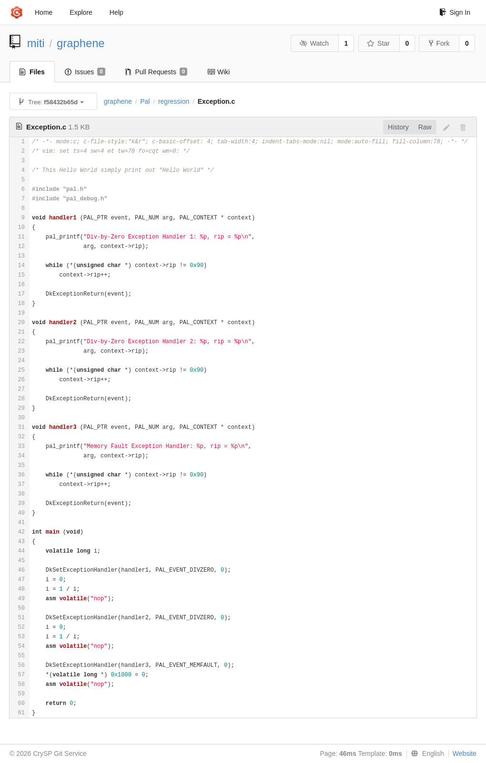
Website (464, 753)
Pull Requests (156, 72)
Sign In (454, 12)
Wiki (218, 72)
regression (173, 101)
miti (36, 43)
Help (116, 12)
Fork (439, 43)
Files (32, 72)
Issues (85, 72)
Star (378, 43)
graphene (81, 43)
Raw (425, 127)
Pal (145, 101)
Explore (81, 12)
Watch (314, 43)
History (398, 127)
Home (43, 12)
